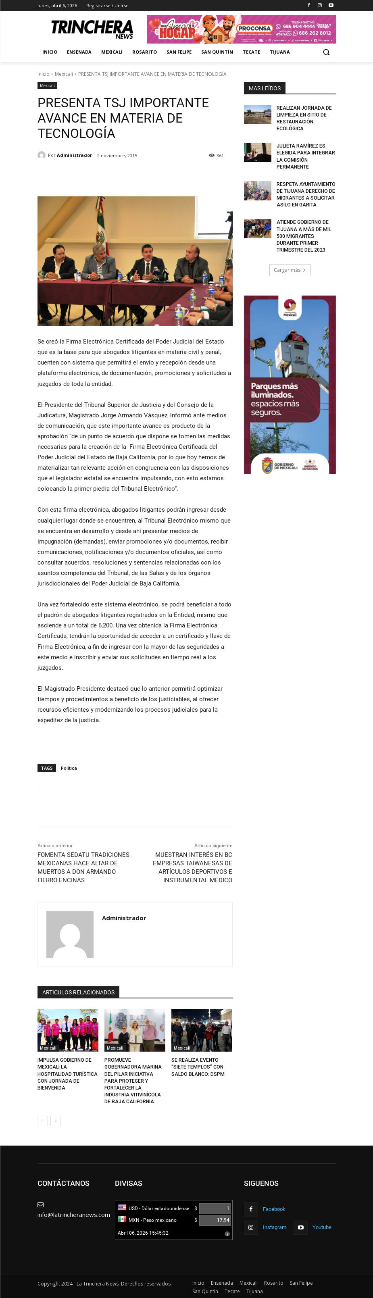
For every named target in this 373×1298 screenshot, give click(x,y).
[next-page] (55, 1120)
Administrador (74, 155)
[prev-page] (43, 1120)
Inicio (44, 74)
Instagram (274, 1226)
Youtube (322, 1226)
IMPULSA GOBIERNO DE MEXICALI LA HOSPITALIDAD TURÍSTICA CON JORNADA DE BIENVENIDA (68, 1073)
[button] (326, 52)
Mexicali (64, 74)
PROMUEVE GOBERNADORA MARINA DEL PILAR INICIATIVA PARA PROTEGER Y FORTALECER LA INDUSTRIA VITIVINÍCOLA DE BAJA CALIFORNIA (132, 1080)
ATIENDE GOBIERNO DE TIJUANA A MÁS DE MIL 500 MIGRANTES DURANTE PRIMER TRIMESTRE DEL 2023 (303, 234)
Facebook (274, 1208)
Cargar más (290, 267)
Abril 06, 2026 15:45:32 (143, 1232)
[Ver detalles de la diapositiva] (290, 382)
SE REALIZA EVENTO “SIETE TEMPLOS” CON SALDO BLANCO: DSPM (197, 1067)
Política (69, 768)
